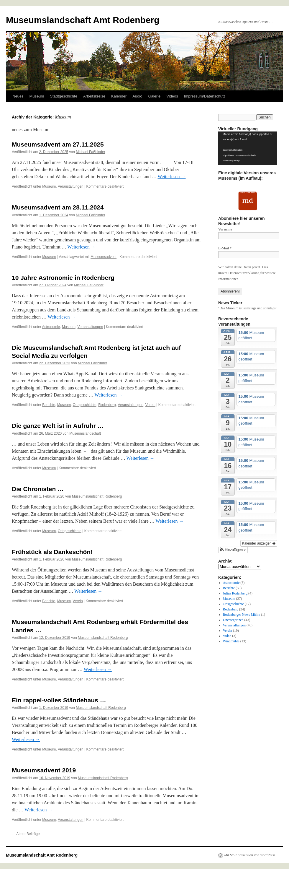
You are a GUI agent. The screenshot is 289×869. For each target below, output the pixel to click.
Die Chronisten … (38, 488)
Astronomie (51, 327)
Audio (137, 96)
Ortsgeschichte (84, 405)
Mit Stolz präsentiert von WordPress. (250, 855)
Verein (150, 405)
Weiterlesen (171, 176)
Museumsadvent (103, 257)
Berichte (48, 405)
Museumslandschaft (85, 433)
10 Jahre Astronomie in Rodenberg (63, 277)
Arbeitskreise (94, 96)
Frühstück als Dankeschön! (52, 551)
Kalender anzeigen (258, 543)
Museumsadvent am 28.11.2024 (58, 207)
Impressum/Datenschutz (204, 96)
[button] (233, 550)
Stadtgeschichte (63, 96)
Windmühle (231, 641)
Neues (18, 96)
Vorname (225, 229)
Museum (36, 96)
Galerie (154, 96)
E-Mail (224, 248)
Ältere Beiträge (26, 834)
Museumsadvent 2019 (44, 770)
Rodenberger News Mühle (241, 615)
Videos (172, 96)
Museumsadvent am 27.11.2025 (58, 144)
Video (227, 636)
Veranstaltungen (70, 186)
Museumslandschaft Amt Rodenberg (83, 20)
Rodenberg (107, 405)
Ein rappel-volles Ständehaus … (59, 700)
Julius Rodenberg (235, 593)
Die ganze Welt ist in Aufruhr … (58, 425)
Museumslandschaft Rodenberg (97, 496)
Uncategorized (233, 620)
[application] (247, 148)
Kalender (119, 96)
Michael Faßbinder (90, 152)
